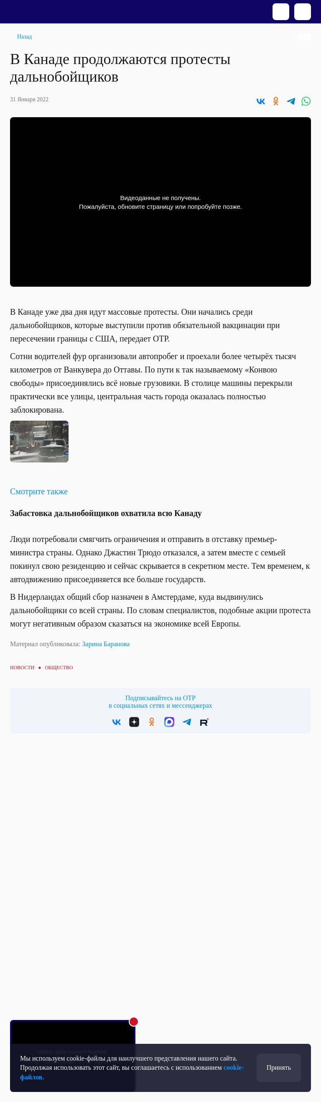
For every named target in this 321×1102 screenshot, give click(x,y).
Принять (279, 1067)
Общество (59, 667)
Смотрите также (39, 491)
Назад (24, 36)
